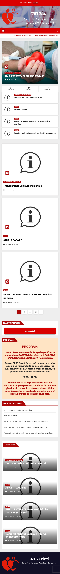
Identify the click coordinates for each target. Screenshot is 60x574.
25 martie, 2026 (11, 190)
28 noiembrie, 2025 (12, 302)
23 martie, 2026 (11, 244)
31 (36, 312)
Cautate (29, 89)
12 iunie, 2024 (12, 79)
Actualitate (8, 72)
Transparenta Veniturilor (23, 94)
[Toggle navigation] (30, 31)
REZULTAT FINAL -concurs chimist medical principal (26, 422)
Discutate (48, 89)
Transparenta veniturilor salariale (28, 98)
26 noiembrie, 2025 (15, 540)
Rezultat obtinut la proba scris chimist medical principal (28, 433)
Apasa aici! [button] (30, 331)
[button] (57, 31)
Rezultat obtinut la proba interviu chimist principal (35, 133)
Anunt (16, 106)
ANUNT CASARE (20, 109)
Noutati (10, 89)
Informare (17, 72)
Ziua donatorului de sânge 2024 (25, 75)
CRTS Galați (38, 13)
